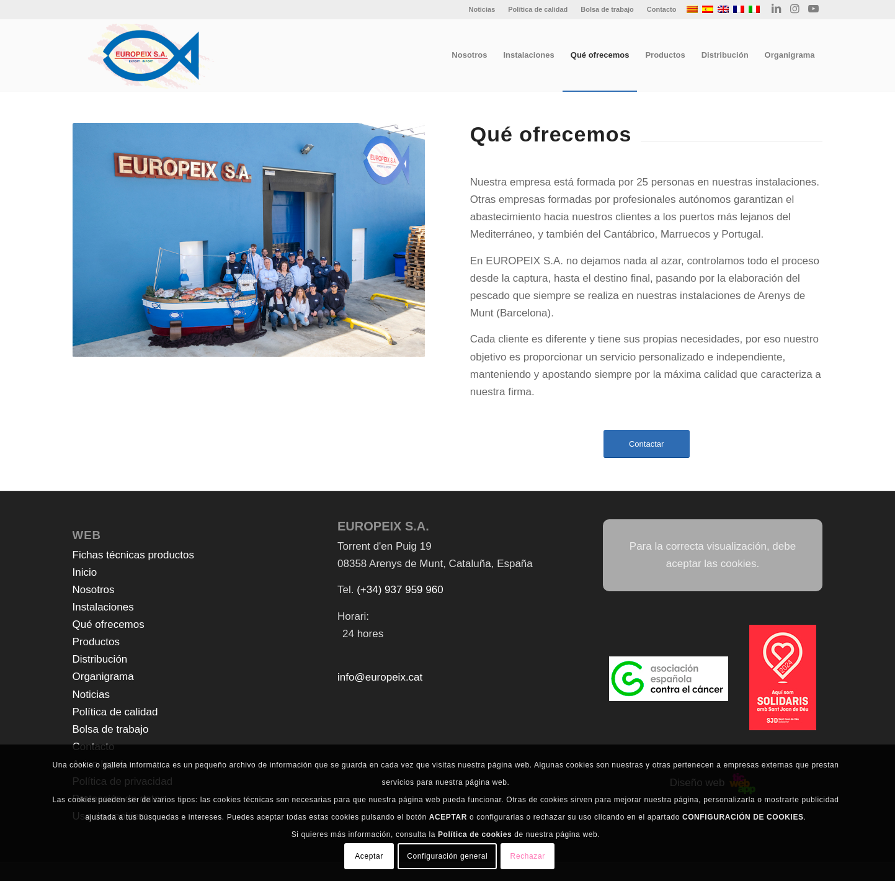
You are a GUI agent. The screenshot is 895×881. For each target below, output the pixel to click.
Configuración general (447, 856)
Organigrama (103, 676)
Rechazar (527, 856)
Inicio (85, 572)
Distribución (100, 659)
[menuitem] (482, 9)
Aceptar (369, 856)
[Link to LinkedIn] (776, 9)
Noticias (481, 9)
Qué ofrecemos (109, 624)
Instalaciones (103, 607)
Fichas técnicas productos (134, 555)
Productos (96, 642)
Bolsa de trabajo (607, 9)
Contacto (662, 9)
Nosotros (94, 590)
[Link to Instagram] (795, 9)
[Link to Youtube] (813, 9)
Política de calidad (538, 9)
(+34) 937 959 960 (400, 590)
